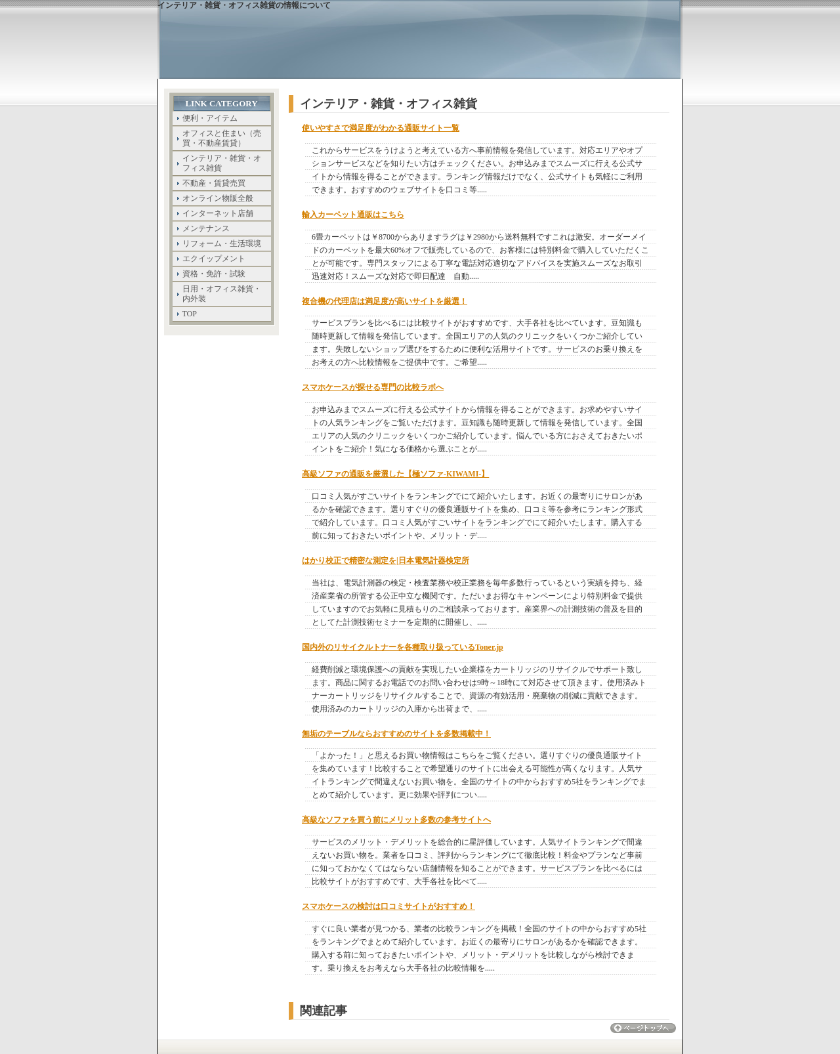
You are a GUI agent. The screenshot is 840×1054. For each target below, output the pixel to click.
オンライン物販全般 (217, 198)
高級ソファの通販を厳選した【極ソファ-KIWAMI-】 (395, 473)
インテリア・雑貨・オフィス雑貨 (221, 163)
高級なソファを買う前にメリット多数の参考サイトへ (396, 819)
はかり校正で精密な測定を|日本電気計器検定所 (385, 560)
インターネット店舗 (217, 213)
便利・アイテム (210, 118)
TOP (189, 313)
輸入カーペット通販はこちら (353, 214)
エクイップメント (213, 258)
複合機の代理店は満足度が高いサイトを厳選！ (384, 301)
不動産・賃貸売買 (213, 183)
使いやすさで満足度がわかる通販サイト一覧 (380, 128)
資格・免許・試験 (213, 273)
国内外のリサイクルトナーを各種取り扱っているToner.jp (402, 647)
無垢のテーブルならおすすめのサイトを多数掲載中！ (396, 733)
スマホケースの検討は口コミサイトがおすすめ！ (388, 906)
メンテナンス (206, 228)
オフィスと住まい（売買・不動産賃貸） (221, 138)
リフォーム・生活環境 (221, 243)
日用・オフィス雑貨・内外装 (221, 293)
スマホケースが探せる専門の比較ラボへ (373, 387)
